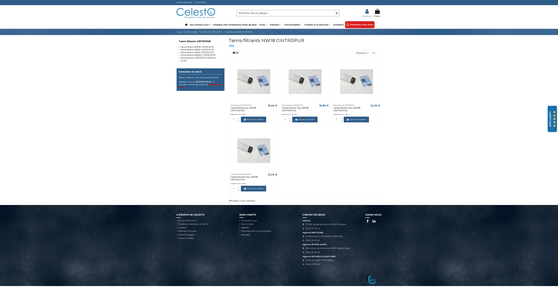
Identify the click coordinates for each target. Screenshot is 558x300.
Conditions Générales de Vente (193, 224)
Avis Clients (200, 2)
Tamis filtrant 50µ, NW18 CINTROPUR (244, 178)
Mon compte (247, 224)
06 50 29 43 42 (313, 240)
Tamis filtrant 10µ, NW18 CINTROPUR (295, 109)
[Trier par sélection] (362, 53)
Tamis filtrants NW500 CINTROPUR (197, 55)
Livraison (182, 227)
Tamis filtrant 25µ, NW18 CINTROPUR (346, 109)
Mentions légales (186, 234)
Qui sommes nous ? (188, 220)
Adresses (245, 234)
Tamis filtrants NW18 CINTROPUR (197, 47)
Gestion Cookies (186, 238)
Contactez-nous (184, 2)
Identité (245, 227)
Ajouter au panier (253, 119)
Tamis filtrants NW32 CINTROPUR (197, 52)
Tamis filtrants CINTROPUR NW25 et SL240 (198, 59)
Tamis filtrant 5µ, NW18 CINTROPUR (243, 109)
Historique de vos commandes (256, 231)
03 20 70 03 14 (313, 228)
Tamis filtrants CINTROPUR (195, 41)
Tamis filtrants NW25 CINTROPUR (197, 49)
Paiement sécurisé (187, 231)
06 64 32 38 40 (313, 252)
